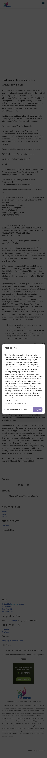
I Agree (38, 409)
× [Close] (40, 347)
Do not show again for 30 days (16, 409)
